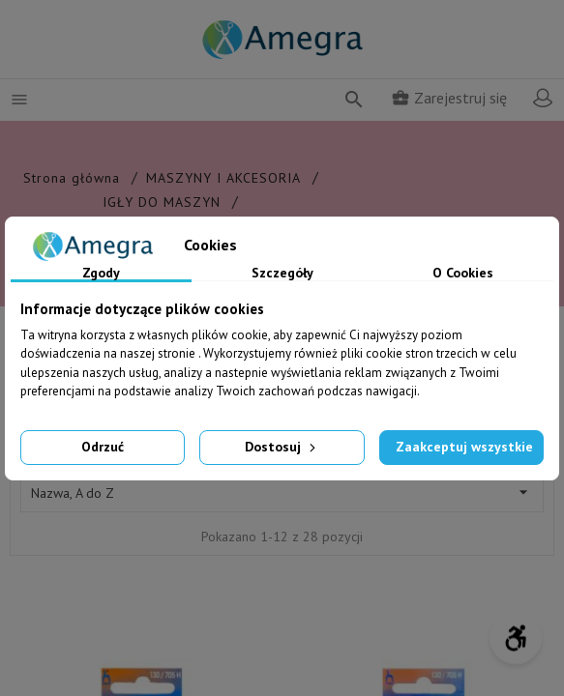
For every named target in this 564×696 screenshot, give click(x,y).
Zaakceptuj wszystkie (464, 446)
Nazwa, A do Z (282, 492)
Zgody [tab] (101, 273)
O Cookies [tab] (462, 273)
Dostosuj (282, 446)
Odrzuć (102, 446)
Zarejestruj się (449, 97)
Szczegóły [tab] (282, 273)
